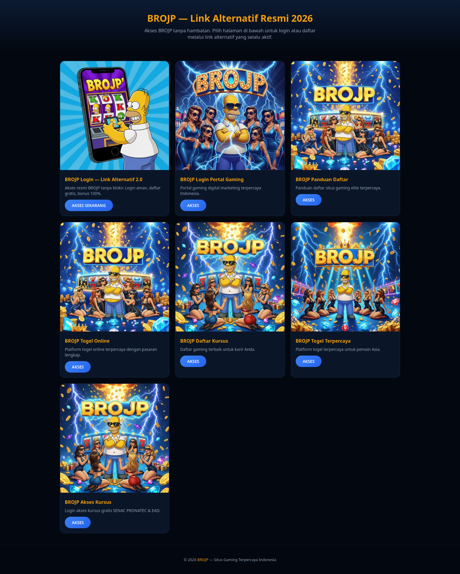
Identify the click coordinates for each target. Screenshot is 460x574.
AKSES (193, 205)
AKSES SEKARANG (89, 205)
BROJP (203, 559)
